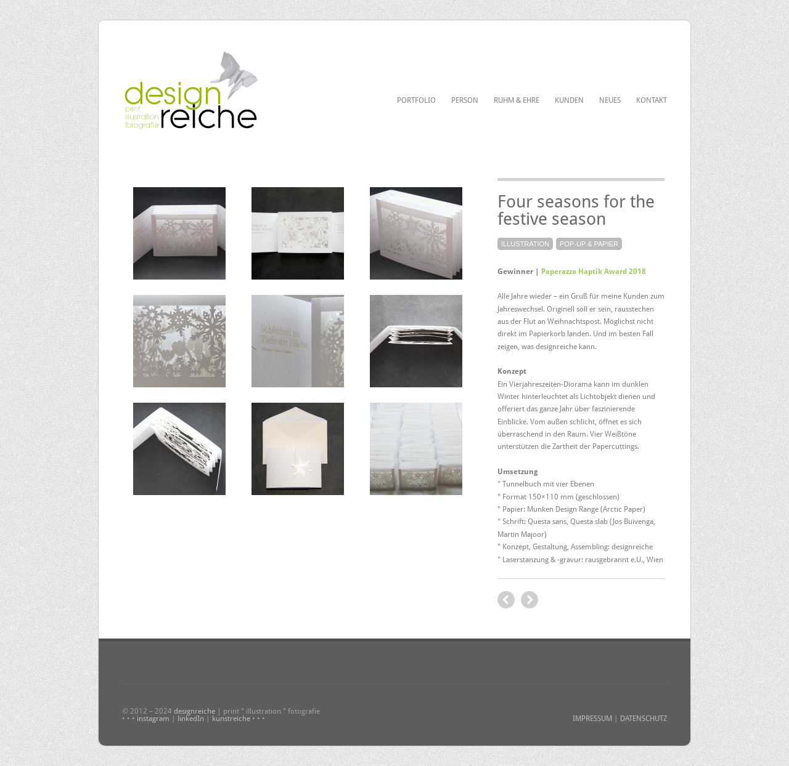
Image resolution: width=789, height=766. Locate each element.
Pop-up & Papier (589, 244)
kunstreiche (231, 718)
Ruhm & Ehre (516, 100)
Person (464, 100)
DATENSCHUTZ (643, 718)
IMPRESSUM (592, 718)
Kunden (569, 100)
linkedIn (191, 718)
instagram (153, 718)
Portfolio (416, 100)
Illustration (525, 244)
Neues (610, 100)
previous (529, 599)
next (506, 599)
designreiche (194, 711)
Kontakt (651, 100)
